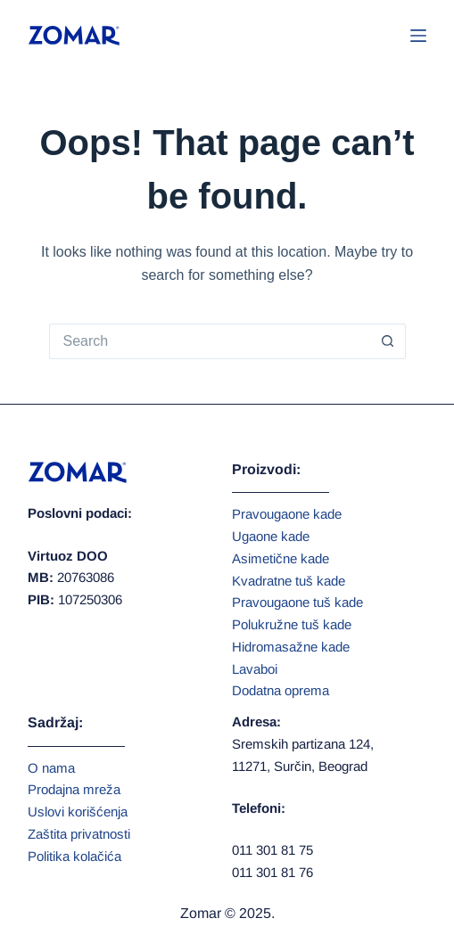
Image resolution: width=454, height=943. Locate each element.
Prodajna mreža (74, 789)
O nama (51, 767)
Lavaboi (254, 668)
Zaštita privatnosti (79, 833)
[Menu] (418, 36)
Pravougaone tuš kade (297, 602)
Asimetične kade (280, 558)
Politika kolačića (74, 856)
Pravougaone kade (287, 513)
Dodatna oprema (280, 690)
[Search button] (388, 341)
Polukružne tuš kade (291, 624)
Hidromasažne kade (291, 646)
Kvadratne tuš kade (288, 580)
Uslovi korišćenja (78, 811)
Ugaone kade (271, 536)
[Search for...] (209, 341)
